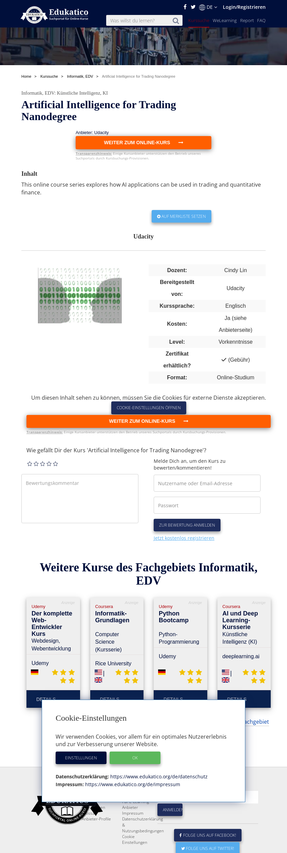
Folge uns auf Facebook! (207, 835)
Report (247, 20)
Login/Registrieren (244, 7)
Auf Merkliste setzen (181, 216)
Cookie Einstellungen (134, 839)
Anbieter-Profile (96, 819)
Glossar (89, 813)
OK (135, 758)
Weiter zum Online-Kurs (148, 421)
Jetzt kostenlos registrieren (184, 538)
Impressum (133, 813)
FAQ (261, 20)
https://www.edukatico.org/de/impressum (132, 784)
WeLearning (225, 20)
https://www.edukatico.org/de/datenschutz (158, 776)
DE (208, 7)
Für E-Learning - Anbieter (136, 804)
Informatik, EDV (37, 93)
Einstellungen (81, 758)
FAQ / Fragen (93, 807)
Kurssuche (198, 20)
